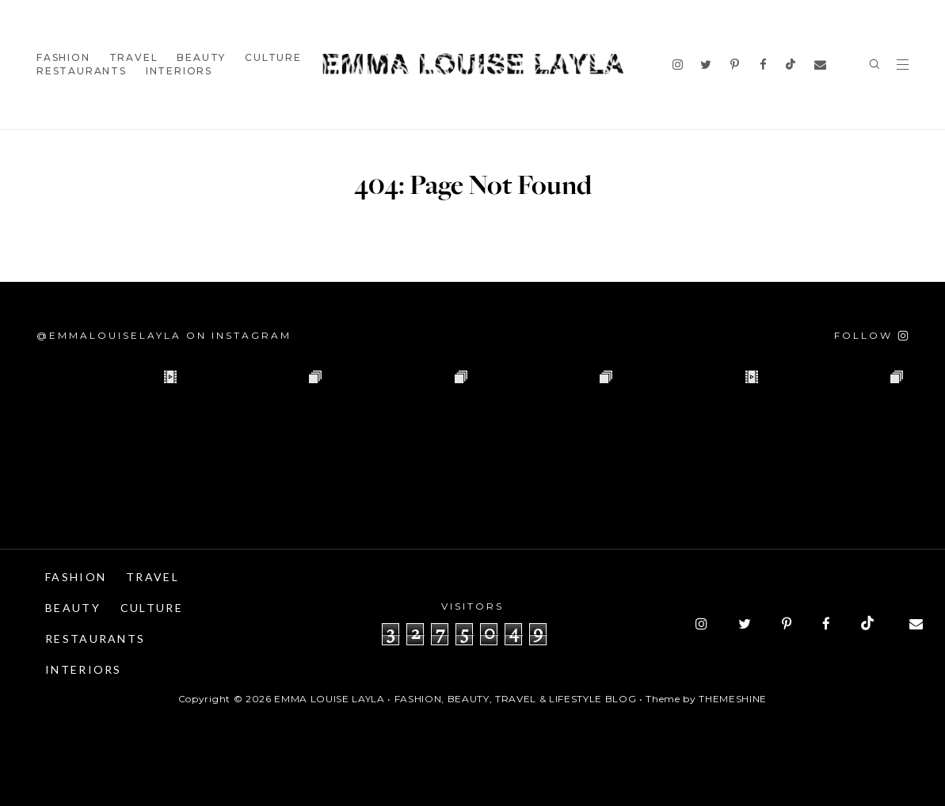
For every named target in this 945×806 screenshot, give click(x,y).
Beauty (201, 57)
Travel (133, 57)
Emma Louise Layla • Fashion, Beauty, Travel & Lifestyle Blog (455, 699)
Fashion (63, 57)
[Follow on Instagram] (871, 335)
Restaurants (81, 71)
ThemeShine (733, 699)
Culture (273, 57)
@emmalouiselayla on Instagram (164, 335)
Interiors (179, 71)
